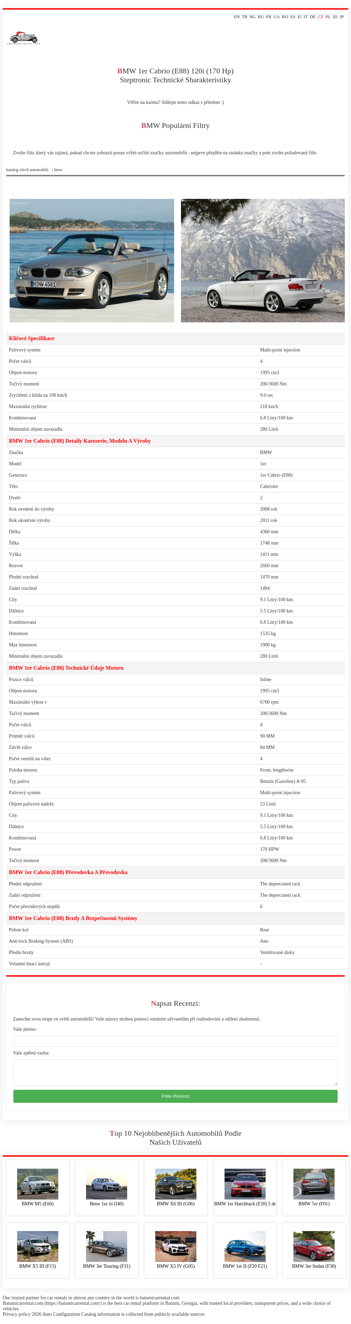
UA (277, 16)
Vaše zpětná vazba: (31, 1052)
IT (306, 16)
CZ (321, 16)
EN (237, 16)
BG (253, 16)
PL (328, 16)
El (300, 16)
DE (313, 16)
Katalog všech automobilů (27, 169)
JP (342, 16)
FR (268, 16)
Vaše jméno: (25, 1029)
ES (292, 16)
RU (261, 16)
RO (285, 16)
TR (244, 16)
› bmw (57, 169)
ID (335, 16)
